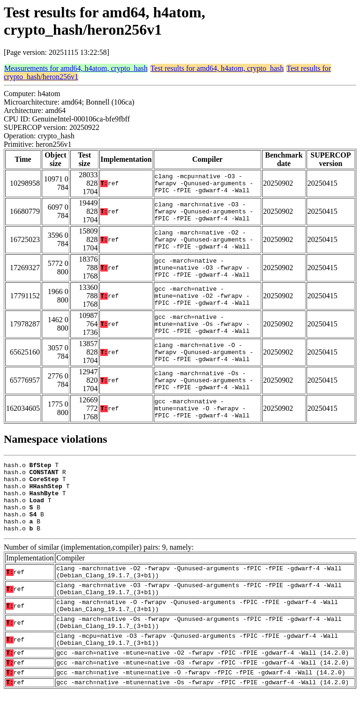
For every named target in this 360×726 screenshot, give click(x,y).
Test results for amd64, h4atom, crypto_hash (217, 68)
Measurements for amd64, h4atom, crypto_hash (76, 68)
